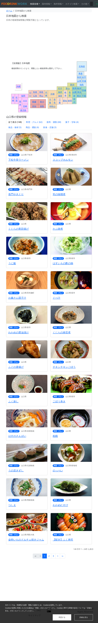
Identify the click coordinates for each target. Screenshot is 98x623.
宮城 (84, 81)
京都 (52, 94)
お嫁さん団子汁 (17, 297)
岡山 (41, 95)
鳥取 (41, 92)
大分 (25, 100)
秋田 (79, 77)
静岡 (70, 100)
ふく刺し (13, 401)
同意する (62, 617)
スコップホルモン (63, 159)
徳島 (42, 106)
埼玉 (79, 92)
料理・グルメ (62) (34, 122)
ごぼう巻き (59, 401)
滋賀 (60, 95)
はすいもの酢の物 (63, 263)
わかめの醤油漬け (18, 332)
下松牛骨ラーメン (18, 159)
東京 (79, 95)
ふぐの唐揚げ (16, 367)
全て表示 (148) (15, 122)
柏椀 (55, 436)
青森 (80, 73)
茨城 (84, 90)
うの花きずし (16, 470)
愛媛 (34, 101)
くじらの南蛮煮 (62, 332)
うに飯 (12, 263)
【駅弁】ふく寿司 (63, 539)
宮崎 (25, 106)
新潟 (72, 84)
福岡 (23, 95)
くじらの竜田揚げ (18, 228)
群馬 (74, 88)
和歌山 (52, 106)
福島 (82, 84)
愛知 (65, 100)
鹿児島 (23, 110)
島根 (35, 92)
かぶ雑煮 (58, 228)
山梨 (74, 92)
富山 (68, 88)
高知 (34, 106)
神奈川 (74, 98)
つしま (12, 505)
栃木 (79, 88)
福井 (60, 92)
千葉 (84, 95)
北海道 (82, 66)
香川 (42, 101)
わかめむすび (60, 505)
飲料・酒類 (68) (54, 122)
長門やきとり (16, 194)
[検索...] (91, 3)
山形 (79, 81)
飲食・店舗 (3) (49, 127)
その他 (84, 3)
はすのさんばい (17, 436)
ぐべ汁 (56, 297)
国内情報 (46, 3)
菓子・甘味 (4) (71, 122)
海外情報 (58, 3)
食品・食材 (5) (14, 127)
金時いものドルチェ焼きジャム (26, 539)
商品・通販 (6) (32, 127)
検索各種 (34, 3)
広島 (35, 95)
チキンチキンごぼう (64, 367)
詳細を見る (83, 617)
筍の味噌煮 (59, 194)
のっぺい (58, 470)
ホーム (9, 10)
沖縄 (18, 86)
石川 (60, 88)
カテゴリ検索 (71, 3)
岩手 (84, 77)
